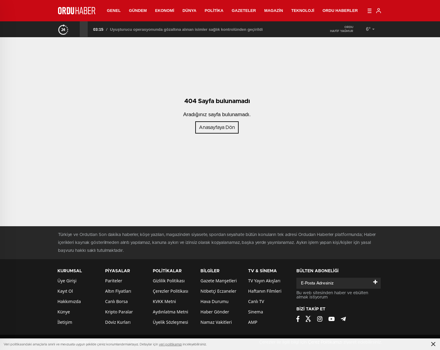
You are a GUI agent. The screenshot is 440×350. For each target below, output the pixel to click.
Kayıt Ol (65, 291)
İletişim (64, 322)
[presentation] (76, 29)
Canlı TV (256, 301)
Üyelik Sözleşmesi (170, 322)
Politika (214, 10)
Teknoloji (302, 10)
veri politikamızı (170, 344)
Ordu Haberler (340, 10)
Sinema (255, 312)
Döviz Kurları (117, 322)
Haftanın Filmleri (264, 291)
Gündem (138, 10)
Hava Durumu (214, 301)
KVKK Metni (164, 301)
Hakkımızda (69, 301)
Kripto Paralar (119, 312)
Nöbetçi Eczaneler (218, 291)
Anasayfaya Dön (217, 127)
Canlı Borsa (116, 301)
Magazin (273, 10)
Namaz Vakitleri (216, 322)
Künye (63, 312)
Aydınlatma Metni (170, 312)
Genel (114, 10)
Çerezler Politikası (170, 291)
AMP (252, 322)
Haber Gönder (214, 312)
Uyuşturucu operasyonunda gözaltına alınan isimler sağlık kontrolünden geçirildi (186, 29)
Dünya (189, 10)
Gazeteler (244, 10)
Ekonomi (164, 10)
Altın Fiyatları (118, 291)
